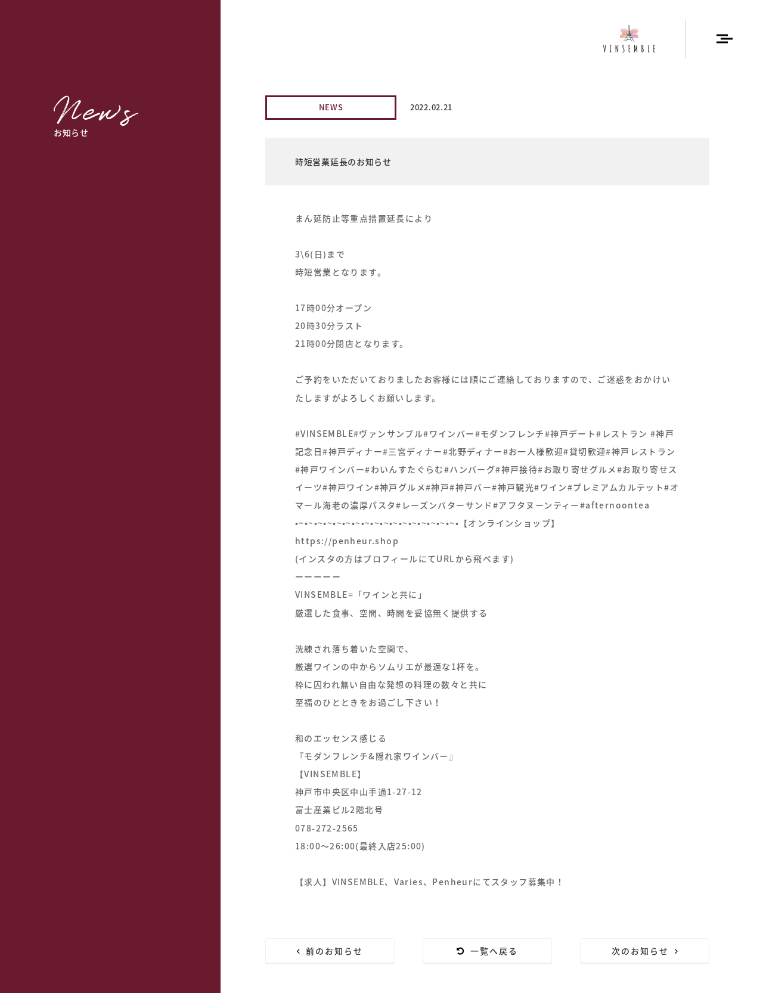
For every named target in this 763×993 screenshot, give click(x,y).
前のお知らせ (330, 951)
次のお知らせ (645, 951)
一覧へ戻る (488, 951)
